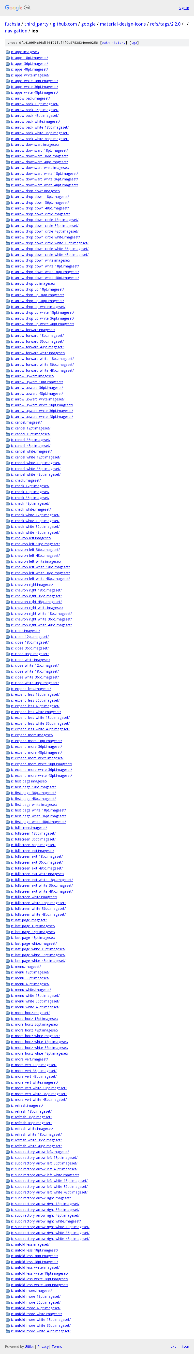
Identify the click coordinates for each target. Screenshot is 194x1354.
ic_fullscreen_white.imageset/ (34, 897)
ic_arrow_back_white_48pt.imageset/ (40, 138)
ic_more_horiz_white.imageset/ (35, 1035)
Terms (57, 1346)
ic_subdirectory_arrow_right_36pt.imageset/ (45, 1209)
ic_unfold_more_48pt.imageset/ (35, 1308)
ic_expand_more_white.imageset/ (37, 758)
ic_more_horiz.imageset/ (30, 1012)
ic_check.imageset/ (26, 480)
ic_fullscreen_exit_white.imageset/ (37, 873)
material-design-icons (123, 24)
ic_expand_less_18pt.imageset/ (35, 694)
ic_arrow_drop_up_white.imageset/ (38, 306)
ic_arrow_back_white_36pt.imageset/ (40, 133)
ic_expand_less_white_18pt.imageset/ (40, 717)
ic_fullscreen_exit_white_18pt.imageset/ (42, 879)
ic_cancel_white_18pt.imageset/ (35, 462)
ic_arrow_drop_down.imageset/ (35, 191)
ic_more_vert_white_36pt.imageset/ (39, 1093)
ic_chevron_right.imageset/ (32, 584)
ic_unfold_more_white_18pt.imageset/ (41, 1319)
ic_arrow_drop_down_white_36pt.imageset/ (45, 271)
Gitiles (29, 1346)
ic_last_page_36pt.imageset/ (33, 931)
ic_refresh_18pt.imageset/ (31, 1111)
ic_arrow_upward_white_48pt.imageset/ (42, 416)
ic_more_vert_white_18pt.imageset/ (39, 1088)
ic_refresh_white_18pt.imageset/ (36, 1134)
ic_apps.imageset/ (25, 51)
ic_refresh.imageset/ (27, 1105)
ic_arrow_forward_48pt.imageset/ (37, 347)
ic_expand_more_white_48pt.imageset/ (41, 775)
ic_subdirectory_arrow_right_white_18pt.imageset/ (50, 1226)
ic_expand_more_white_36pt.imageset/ (41, 769)
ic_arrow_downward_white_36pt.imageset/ (44, 179)
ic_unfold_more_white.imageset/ (36, 1313)
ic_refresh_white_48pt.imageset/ (36, 1146)
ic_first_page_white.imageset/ (34, 804)
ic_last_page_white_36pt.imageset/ (38, 955)
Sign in (184, 7)
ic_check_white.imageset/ (31, 509)
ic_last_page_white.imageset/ (34, 943)
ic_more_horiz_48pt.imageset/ (34, 1030)
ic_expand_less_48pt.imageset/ (35, 706)
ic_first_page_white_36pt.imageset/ (38, 816)
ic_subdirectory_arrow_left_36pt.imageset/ (44, 1163)
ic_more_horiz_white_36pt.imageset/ (39, 1047)
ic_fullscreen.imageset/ (29, 827)
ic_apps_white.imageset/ (30, 75)
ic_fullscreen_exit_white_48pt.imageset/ (42, 891)
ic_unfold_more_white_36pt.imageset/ (41, 1325)
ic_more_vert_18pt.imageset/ (34, 1064)
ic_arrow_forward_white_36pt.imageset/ (42, 364)
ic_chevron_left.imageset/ (31, 538)
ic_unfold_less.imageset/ (30, 1244)
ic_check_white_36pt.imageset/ (35, 526)
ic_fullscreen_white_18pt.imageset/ (38, 902)
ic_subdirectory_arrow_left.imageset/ (40, 1151)
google (88, 24)
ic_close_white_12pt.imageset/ (35, 665)
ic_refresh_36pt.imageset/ (31, 1117)
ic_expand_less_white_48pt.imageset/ (40, 729)
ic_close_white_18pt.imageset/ (35, 671)
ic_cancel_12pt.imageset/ (30, 428)
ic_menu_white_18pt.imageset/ (35, 995)
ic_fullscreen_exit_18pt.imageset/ (37, 856)
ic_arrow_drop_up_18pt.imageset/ (37, 289)
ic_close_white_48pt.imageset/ (35, 682)
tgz (134, 43)
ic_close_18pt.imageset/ (30, 642)
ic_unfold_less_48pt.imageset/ (34, 1261)
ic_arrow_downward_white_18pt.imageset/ (44, 173)
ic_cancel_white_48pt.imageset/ (35, 474)
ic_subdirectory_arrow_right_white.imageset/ (46, 1221)
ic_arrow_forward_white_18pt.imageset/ (42, 358)
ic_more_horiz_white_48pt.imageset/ (39, 1053)
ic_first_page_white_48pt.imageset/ (38, 821)
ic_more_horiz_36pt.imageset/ (34, 1024)
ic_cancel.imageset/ (26, 422)
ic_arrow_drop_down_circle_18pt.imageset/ (44, 219)
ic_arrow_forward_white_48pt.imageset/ (42, 370)
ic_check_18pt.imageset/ (30, 491)
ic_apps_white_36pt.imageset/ (34, 86)
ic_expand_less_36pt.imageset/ (35, 700)
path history (113, 43)
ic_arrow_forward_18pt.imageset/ (37, 335)
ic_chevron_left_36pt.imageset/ (35, 549)
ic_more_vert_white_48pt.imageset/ (39, 1099)
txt (173, 1346)
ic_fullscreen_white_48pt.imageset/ (38, 914)
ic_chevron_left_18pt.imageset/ (35, 544)
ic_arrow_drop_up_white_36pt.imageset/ (42, 318)
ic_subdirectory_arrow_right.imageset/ (41, 1198)
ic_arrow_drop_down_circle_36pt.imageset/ (44, 225)
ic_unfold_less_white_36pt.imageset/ (39, 1279)
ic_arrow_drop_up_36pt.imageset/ (37, 295)
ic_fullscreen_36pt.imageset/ (33, 839)
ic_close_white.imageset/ (30, 659)
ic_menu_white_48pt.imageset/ (35, 1007)
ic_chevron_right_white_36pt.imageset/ (41, 619)
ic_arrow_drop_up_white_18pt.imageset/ (42, 312)
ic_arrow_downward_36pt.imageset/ (39, 156)
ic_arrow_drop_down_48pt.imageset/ (40, 208)
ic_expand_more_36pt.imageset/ (36, 746)
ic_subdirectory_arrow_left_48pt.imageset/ (44, 1169)
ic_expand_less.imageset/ (31, 688)
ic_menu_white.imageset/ (31, 989)
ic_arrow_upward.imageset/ (32, 376)
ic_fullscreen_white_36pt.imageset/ (38, 908)
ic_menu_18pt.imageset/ (30, 972)
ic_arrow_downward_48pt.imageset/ (39, 162)
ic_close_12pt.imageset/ (30, 636)
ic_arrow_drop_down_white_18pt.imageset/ (45, 266)
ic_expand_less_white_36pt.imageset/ (40, 723)
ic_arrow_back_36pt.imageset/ (35, 109)
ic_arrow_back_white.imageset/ (35, 121)
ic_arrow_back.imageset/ (30, 98)
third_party (36, 24)
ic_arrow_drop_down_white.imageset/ (40, 260)
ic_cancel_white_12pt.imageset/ (35, 457)
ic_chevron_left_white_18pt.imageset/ (40, 567)
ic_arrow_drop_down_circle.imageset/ (40, 214)
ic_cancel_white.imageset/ (31, 451)
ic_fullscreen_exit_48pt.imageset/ (37, 868)
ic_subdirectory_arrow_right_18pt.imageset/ (45, 1203)
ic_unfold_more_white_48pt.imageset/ (41, 1331)
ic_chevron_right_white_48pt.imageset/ (41, 625)
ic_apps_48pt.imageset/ (29, 69)
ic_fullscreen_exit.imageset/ (32, 850)
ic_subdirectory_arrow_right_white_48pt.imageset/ (50, 1238)
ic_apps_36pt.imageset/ (29, 63)
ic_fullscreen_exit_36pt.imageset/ (37, 862)
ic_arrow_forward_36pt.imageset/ (37, 341)
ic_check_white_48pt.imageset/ (35, 532)
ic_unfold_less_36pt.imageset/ (34, 1255)
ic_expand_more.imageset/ (32, 735)
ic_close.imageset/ (25, 630)
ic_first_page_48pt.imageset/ (33, 798)
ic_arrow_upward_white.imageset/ (37, 399)
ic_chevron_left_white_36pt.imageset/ (40, 573)
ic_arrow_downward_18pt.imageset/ (39, 150)
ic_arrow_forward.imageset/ (33, 329)
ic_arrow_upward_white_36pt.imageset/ (42, 410)
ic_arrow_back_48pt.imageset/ (35, 115)
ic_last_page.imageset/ (29, 920)
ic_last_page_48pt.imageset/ (33, 937)
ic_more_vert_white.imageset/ (34, 1082)
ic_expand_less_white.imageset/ (36, 711)
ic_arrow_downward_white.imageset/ (40, 167)
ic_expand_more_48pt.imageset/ (36, 752)
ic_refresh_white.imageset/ (32, 1128)
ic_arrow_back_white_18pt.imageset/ (40, 127)
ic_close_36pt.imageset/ (30, 648)
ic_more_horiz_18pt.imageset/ (34, 1018)
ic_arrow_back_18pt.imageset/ (35, 104)
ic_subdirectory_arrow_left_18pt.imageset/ (44, 1157)
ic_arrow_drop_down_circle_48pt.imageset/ (44, 231)
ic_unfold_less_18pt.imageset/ (34, 1250)
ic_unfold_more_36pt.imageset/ (35, 1302)
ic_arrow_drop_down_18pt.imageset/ (40, 196)
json (185, 1346)
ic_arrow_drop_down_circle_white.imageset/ (45, 237)
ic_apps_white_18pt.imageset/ (34, 80)
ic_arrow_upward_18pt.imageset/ (37, 382)
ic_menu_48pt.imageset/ (30, 984)
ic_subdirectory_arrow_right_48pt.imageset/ (45, 1215)
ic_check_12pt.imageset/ (30, 486)
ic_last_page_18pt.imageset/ (33, 926)
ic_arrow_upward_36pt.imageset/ (37, 387)
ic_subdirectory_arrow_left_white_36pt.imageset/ (49, 1186)
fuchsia (12, 24)
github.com (65, 24)
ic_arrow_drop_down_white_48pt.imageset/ (45, 277)
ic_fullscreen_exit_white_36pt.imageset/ (42, 885)
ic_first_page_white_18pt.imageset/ (38, 810)
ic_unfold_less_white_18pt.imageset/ (39, 1273)
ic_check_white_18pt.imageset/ (35, 520)
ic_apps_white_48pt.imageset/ (34, 92)
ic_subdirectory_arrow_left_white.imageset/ (45, 1175)
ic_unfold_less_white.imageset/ (35, 1267)
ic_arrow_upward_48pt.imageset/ (37, 393)
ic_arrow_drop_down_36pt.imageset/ (40, 202)
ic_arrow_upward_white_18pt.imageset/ (42, 405)
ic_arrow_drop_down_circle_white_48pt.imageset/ (50, 254)
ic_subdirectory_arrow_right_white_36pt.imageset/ (50, 1232)
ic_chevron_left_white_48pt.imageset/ (40, 578)
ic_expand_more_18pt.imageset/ (36, 740)
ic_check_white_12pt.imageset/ (35, 515)
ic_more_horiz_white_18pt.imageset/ (39, 1041)
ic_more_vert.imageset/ (29, 1059)
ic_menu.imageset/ (26, 966)
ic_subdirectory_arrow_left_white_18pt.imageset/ (49, 1180)
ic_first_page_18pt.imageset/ (33, 787)
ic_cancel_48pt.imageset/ (30, 445)
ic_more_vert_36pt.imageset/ (34, 1070)
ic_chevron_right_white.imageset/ (37, 607)
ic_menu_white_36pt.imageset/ (35, 1001)
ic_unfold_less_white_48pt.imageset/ (39, 1284)
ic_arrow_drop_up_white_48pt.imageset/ (42, 324)
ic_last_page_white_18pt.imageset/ (38, 949)
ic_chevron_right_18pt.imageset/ (36, 590)
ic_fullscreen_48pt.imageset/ (33, 844)
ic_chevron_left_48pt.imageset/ (35, 555)
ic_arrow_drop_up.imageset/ (33, 283)
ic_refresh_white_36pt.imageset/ (36, 1140)
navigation (16, 31)
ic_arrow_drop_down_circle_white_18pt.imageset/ (50, 243)
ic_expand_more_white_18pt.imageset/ (41, 764)
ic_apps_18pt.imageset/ (29, 57)
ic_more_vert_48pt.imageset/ (34, 1076)
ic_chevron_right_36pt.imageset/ (36, 596)
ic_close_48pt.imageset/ (30, 653)
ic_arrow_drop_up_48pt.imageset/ (37, 300)
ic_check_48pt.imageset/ (30, 503)
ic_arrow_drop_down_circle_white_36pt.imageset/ (50, 248)
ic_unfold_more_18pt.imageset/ (35, 1296)
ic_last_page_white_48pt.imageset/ (38, 960)
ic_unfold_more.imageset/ (31, 1290)
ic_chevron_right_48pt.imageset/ (36, 601)
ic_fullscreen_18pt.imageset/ (33, 833)
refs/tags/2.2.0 (165, 24)
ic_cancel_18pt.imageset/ (30, 434)
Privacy (43, 1346)
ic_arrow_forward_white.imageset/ (38, 353)
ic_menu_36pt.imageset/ (30, 978)
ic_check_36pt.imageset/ (30, 497)
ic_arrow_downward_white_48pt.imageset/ (44, 185)
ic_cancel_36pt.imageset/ (30, 439)
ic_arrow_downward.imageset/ (35, 144)
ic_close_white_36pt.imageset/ (35, 677)
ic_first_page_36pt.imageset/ (33, 792)
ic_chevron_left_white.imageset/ (36, 561)
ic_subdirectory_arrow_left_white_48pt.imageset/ (49, 1192)
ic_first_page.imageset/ (29, 781)
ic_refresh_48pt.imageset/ (31, 1122)
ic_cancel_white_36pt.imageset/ (35, 468)
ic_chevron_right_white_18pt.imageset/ (41, 613)
